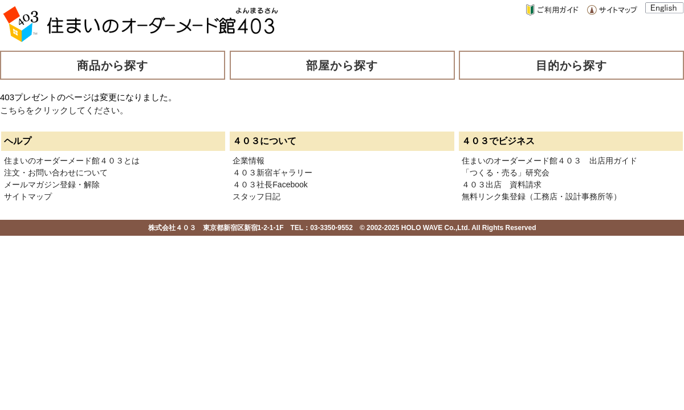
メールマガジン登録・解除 (52, 184)
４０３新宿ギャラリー (272, 172)
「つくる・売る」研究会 (505, 172)
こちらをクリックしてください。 (64, 110)
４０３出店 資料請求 (502, 184)
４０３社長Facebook (270, 184)
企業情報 (248, 160)
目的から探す (572, 65)
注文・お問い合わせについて (56, 172)
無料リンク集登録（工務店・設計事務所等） (541, 196)
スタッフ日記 (256, 196)
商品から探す (113, 65)
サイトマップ (28, 196)
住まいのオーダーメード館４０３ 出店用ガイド (549, 160)
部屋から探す (342, 65)
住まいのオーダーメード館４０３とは (72, 160)
